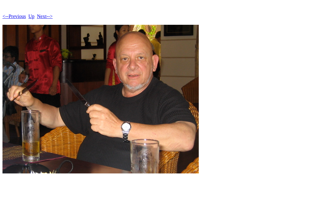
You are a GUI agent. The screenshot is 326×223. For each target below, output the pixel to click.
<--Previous (14, 16)
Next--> (45, 16)
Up (31, 16)
